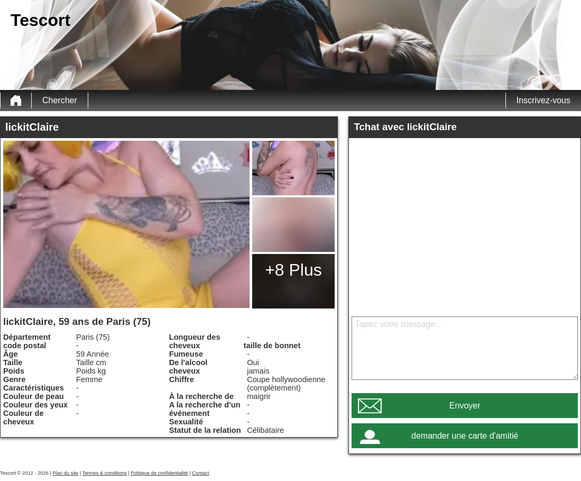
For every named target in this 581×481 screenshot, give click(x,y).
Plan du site (66, 473)
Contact (200, 473)
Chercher (59, 100)
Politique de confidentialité (159, 473)
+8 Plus (293, 269)
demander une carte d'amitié (464, 435)
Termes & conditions (104, 473)
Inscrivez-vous (543, 100)
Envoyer (465, 405)
